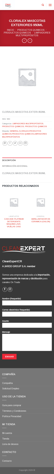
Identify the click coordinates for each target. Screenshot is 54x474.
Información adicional (15, 166)
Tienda (5, 438)
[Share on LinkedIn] (25, 143)
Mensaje (27, 342)
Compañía (7, 383)
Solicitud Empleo (10, 388)
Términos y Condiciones (14, 411)
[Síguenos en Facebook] (4, 289)
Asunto (27, 325)
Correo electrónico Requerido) (27, 314)
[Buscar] (43, 5)
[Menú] (50, 4)
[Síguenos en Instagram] (10, 289)
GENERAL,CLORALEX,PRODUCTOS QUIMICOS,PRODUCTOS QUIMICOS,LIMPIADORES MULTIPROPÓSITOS (24, 134)
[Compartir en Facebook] (10, 143)
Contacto (7, 461)
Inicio (10, 30)
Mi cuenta (7, 433)
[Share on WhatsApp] (4, 143)
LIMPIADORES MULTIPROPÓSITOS (28, 123)
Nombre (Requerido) (27, 302)
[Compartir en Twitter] (15, 143)
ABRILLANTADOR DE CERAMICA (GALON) (40, 220)
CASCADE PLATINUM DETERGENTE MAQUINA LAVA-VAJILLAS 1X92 (14, 223)
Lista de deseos (10, 444)
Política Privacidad (11, 416)
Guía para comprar (11, 405)
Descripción (9, 160)
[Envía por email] (20, 143)
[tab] (27, 160)
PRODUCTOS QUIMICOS (30, 30)
